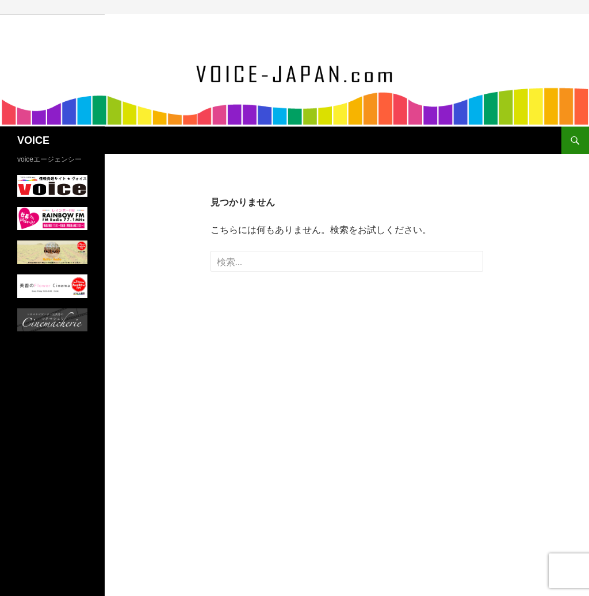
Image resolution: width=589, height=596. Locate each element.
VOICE (33, 140)
